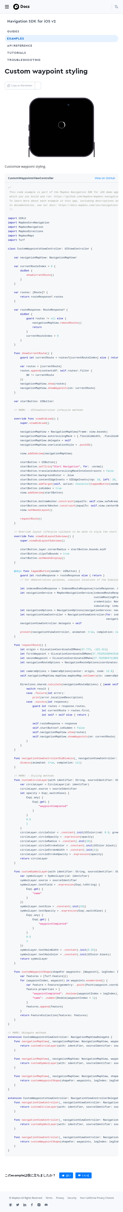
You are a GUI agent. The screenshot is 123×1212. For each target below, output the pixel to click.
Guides (13, 31)
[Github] (12, 1205)
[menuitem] (116, 7)
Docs (25, 6)
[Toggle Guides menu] (112, 31)
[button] (116, 7)
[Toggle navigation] (7, 6)
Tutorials (24, 52)
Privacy (60, 1198)
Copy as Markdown (19, 85)
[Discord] (48, 1205)
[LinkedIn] (26, 1205)
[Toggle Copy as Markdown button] (38, 85)
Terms (49, 1198)
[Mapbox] (16, 7)
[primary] (66, 1175)
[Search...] (107, 6)
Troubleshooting (31, 59)
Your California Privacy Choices (97, 1198)
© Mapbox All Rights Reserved (25, 1198)
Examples (15, 38)
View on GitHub (102, 178)
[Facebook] (34, 1205)
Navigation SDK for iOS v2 (31, 21)
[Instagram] (41, 1205)
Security (72, 1198)
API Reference (19, 45)
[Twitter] (19, 1205)
